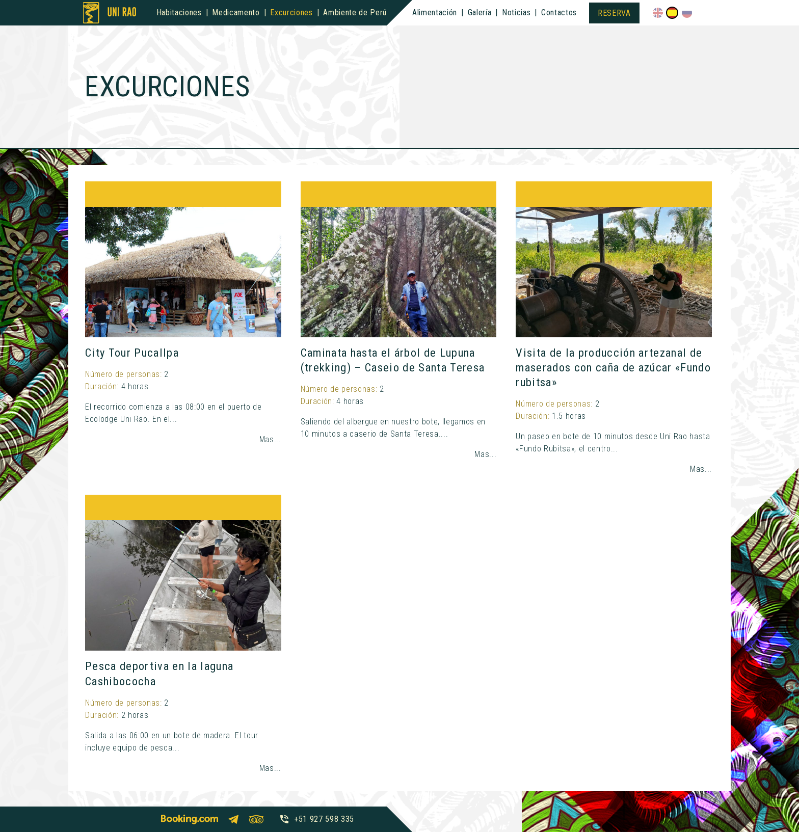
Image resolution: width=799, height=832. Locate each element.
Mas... (270, 439)
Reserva (614, 13)
